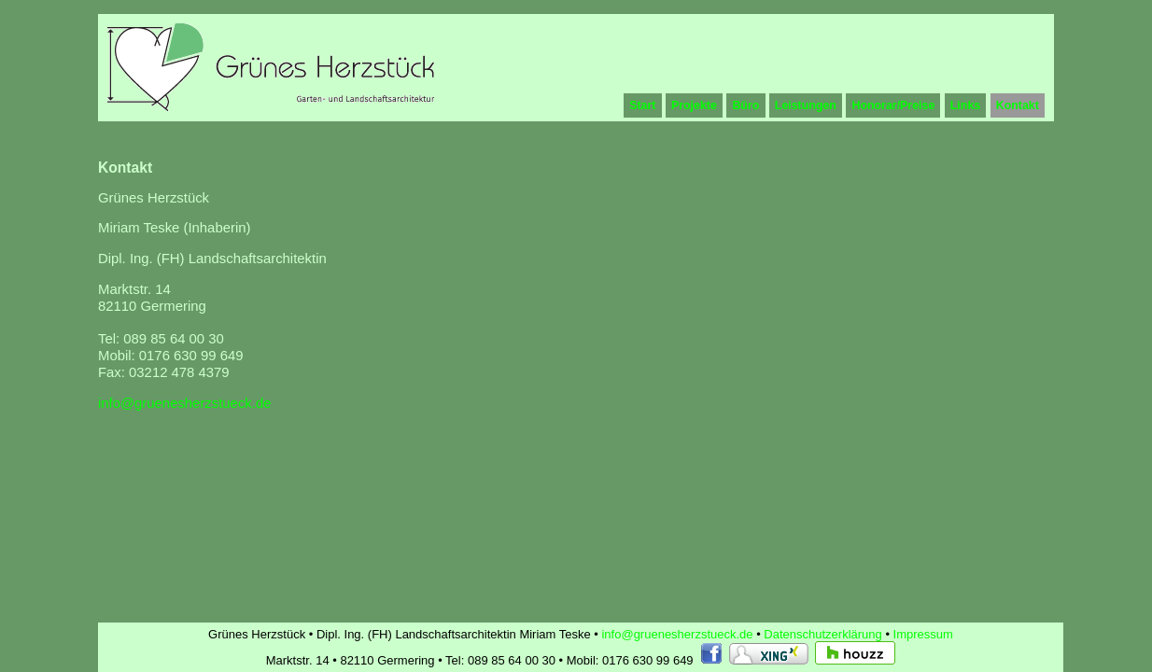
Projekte (694, 105)
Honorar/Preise (892, 105)
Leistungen (805, 105)
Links (965, 105)
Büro (745, 105)
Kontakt (1017, 105)
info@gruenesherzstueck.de (184, 403)
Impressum (923, 634)
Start (642, 105)
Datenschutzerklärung (824, 634)
